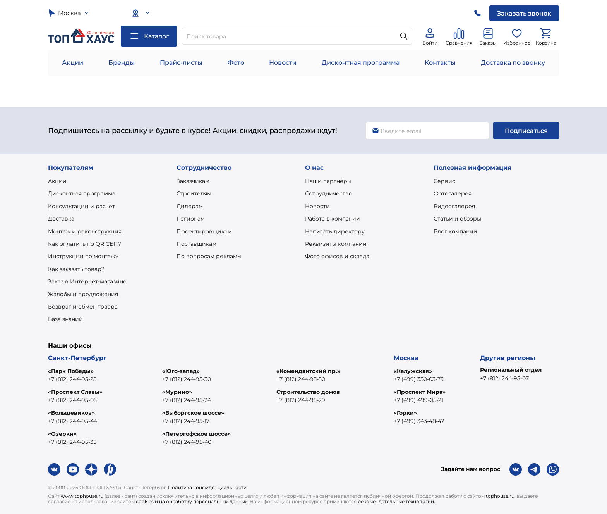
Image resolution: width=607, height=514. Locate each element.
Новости (283, 62)
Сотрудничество (328, 193)
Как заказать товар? (76, 269)
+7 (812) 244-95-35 (72, 441)
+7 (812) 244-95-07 (504, 378)
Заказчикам (193, 181)
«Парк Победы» (71, 370)
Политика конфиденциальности (207, 487)
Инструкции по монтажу (83, 256)
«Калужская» (413, 370)
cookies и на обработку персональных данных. (192, 501)
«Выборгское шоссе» (193, 412)
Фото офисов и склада (337, 256)
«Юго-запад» (181, 370)
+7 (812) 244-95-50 (300, 379)
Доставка (61, 218)
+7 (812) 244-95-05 (72, 400)
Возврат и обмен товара (83, 306)
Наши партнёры (328, 181)
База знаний (65, 319)
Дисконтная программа (361, 62)
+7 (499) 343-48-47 (419, 420)
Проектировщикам (204, 231)
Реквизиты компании (336, 243)
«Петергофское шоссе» (196, 433)
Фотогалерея (453, 193)
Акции (72, 62)
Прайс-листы (181, 62)
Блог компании (455, 231)
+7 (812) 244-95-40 (186, 441)
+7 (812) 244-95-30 (186, 379)
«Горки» (405, 412)
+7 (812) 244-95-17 (185, 420)
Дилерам (190, 206)
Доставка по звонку (513, 62)
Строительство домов (308, 391)
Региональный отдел (511, 369)
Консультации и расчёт (81, 206)
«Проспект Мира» (420, 391)
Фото (236, 62)
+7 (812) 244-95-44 (72, 420)
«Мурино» (177, 391)
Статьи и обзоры (457, 218)
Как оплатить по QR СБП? (84, 243)
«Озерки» (62, 433)
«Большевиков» (71, 412)
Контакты (440, 62)
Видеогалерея (454, 206)
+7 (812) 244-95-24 (186, 400)
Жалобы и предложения (83, 294)
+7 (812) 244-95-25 (72, 379)
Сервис (444, 181)
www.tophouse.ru (82, 496)
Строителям (194, 193)
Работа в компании (332, 218)
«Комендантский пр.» (308, 370)
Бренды (121, 62)
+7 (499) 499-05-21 (418, 400)
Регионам (191, 218)
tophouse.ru (500, 496)
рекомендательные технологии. (396, 501)
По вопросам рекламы (209, 256)
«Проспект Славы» (75, 391)
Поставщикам (196, 243)
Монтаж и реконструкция (85, 231)
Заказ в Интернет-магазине (87, 281)
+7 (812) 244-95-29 (300, 400)
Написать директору (335, 231)
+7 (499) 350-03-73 (419, 379)
